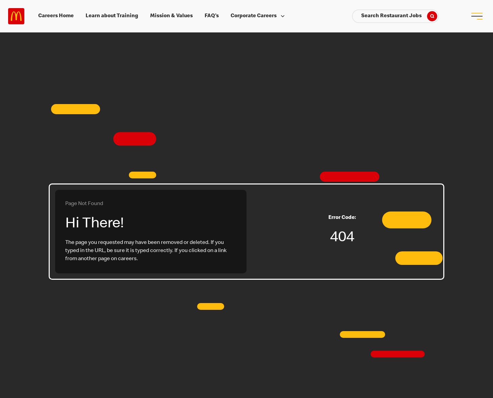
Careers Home (56, 16)
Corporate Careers (258, 16)
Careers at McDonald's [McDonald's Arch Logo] (16, 16)
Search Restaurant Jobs (399, 16)
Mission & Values (171, 16)
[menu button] (476, 16)
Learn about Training (112, 16)
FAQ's (212, 16)
